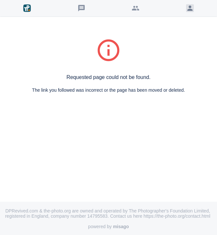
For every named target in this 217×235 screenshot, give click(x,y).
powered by (108, 226)
